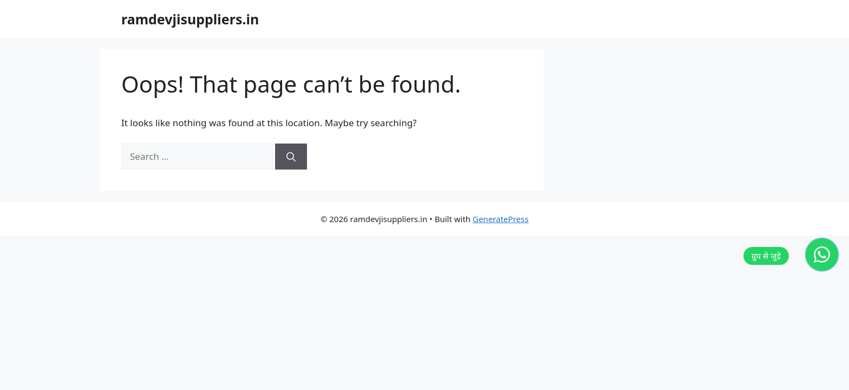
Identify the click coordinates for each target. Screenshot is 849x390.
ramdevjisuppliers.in (190, 19)
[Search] (291, 157)
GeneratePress (500, 218)
